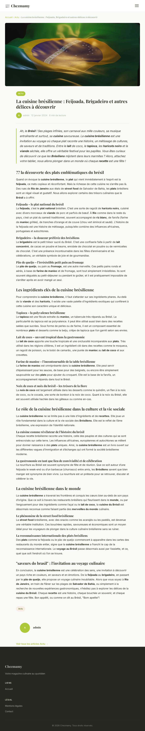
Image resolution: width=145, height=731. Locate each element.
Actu (16, 17)
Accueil (8, 17)
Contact (9, 711)
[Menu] (137, 5)
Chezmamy (17, 6)
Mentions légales (13, 705)
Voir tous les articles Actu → (32, 643)
